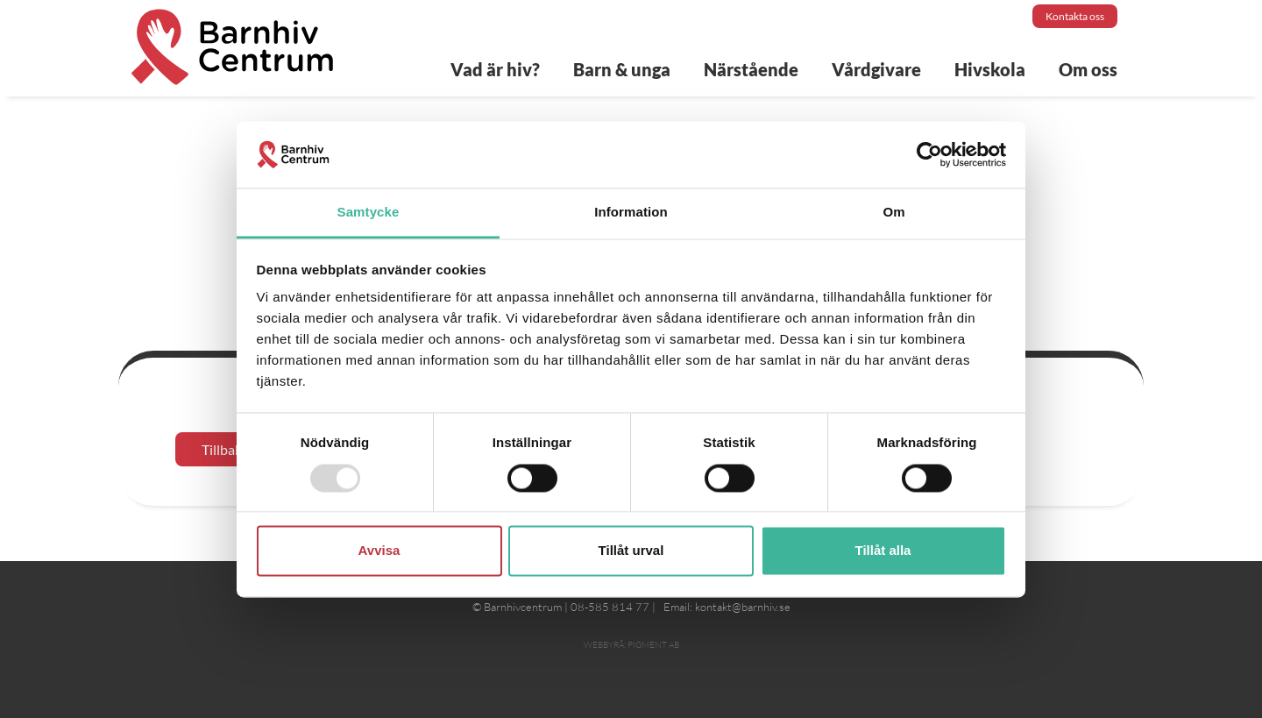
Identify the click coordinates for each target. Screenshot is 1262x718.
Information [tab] (631, 212)
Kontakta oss (1075, 16)
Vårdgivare (876, 69)
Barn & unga (621, 69)
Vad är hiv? (495, 69)
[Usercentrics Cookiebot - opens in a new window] (929, 154)
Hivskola (989, 69)
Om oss (1088, 69)
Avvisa (379, 551)
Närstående (751, 69)
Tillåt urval (631, 551)
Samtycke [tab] (368, 212)
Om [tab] (893, 212)
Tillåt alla (883, 551)
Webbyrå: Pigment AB (631, 644)
